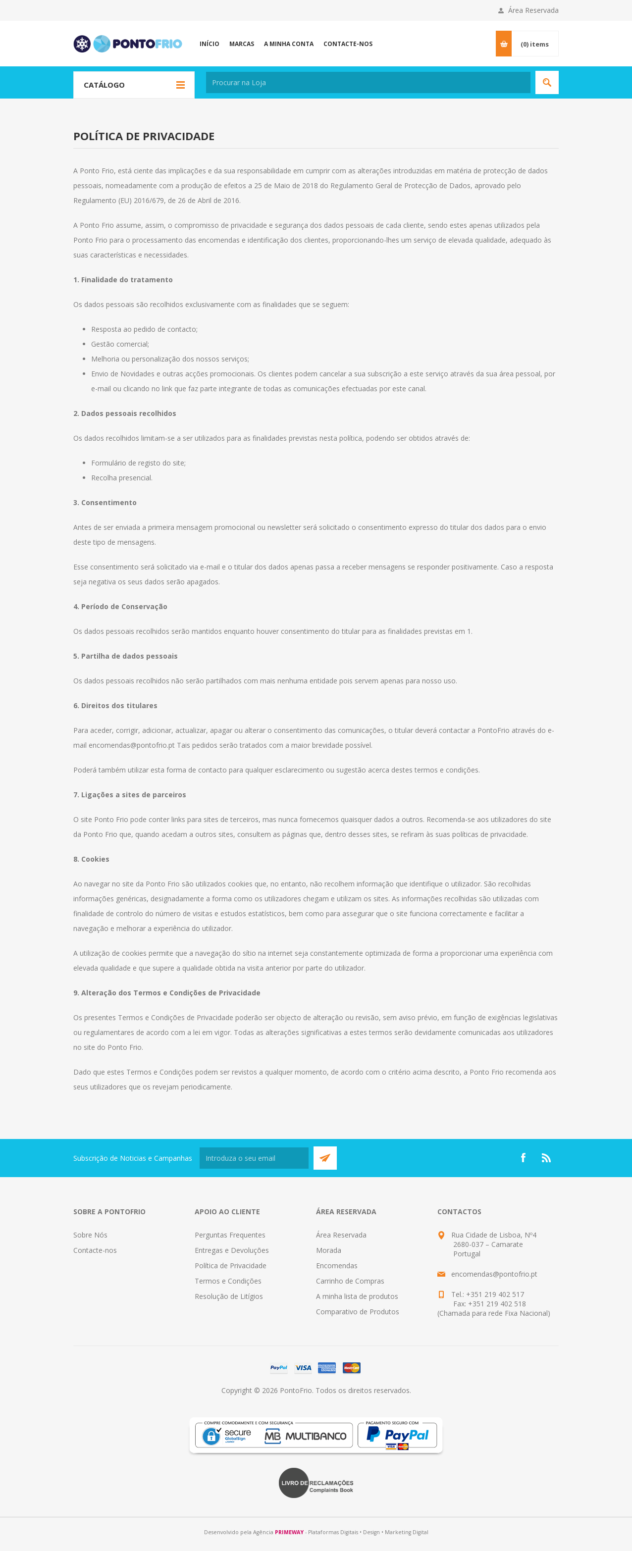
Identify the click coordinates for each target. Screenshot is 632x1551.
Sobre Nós (90, 1235)
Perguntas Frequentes (230, 1235)
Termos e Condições (228, 1281)
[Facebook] (523, 1158)
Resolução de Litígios (229, 1296)
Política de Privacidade (230, 1265)
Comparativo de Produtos (357, 1311)
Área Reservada (533, 10)
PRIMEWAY (289, 1532)
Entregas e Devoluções (232, 1250)
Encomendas (337, 1265)
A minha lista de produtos (357, 1296)
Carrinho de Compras (350, 1281)
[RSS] (547, 1158)
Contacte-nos (95, 1250)
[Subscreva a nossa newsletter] (254, 1158)
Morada (328, 1250)
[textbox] (368, 82)
